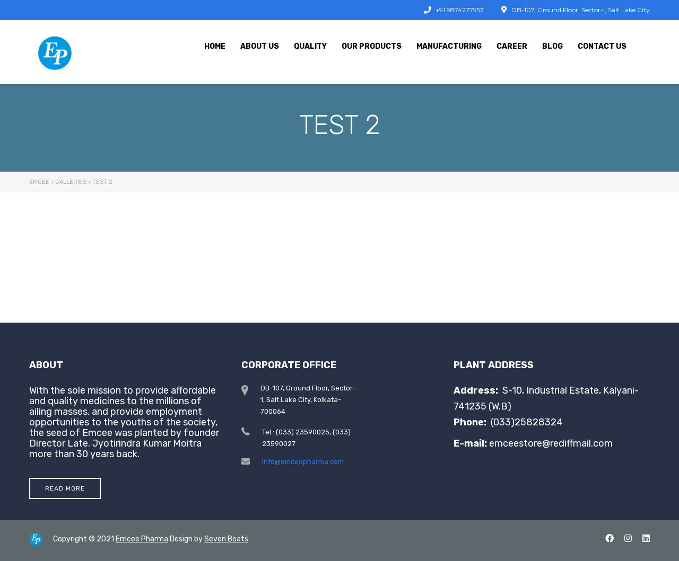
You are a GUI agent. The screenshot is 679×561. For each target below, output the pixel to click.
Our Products (372, 46)
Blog (552, 46)
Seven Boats (226, 539)
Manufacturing (449, 46)
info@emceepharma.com (303, 462)
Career (512, 46)
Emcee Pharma (142, 539)
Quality (310, 46)
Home (214, 46)
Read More (65, 488)
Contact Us (602, 46)
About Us (259, 46)
